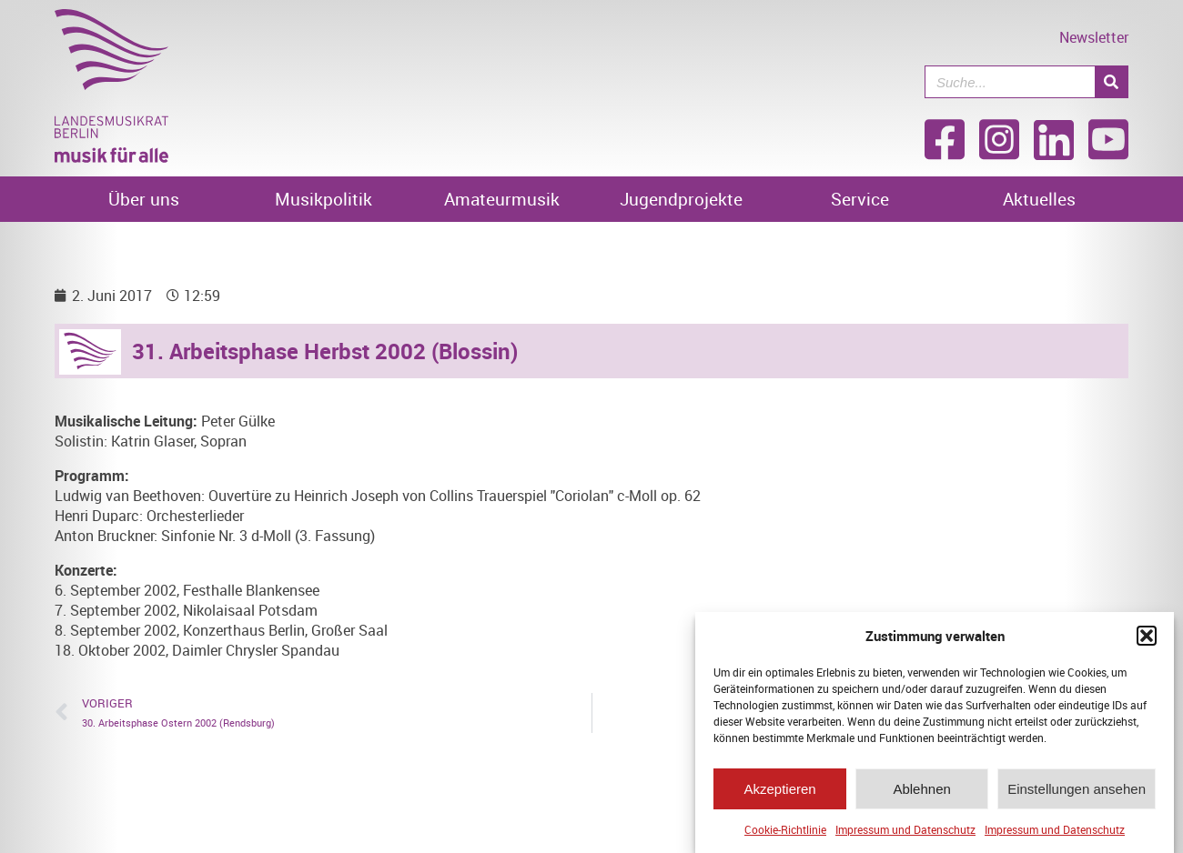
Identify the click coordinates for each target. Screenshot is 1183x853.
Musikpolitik (323, 199)
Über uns (143, 199)
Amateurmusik (502, 199)
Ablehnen (921, 792)
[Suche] (1111, 81)
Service (860, 199)
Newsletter (1093, 37)
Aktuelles (1039, 199)
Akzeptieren (779, 792)
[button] (1147, 640)
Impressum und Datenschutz (905, 834)
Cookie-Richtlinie (785, 834)
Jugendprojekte (681, 199)
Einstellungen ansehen (1076, 792)
